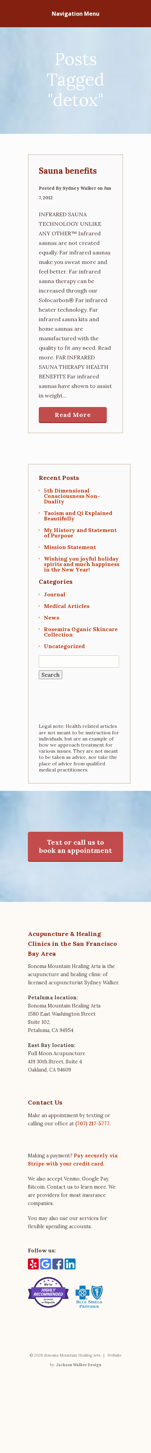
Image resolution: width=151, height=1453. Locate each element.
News (51, 617)
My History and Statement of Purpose (80, 533)
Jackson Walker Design (78, 1364)
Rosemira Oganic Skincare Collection (81, 632)
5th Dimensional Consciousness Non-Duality (72, 496)
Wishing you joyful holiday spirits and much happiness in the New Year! (81, 564)
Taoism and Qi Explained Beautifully (78, 516)
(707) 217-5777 (92, 1124)
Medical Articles (66, 606)
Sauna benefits (68, 171)
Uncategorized (64, 646)
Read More (73, 415)
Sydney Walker (79, 188)
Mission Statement (70, 547)
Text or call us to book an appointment (75, 846)
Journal (54, 594)
